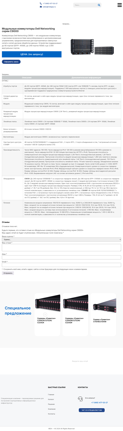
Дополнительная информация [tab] (86, 77)
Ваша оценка (8, 236)
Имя (4, 254)
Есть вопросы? (90, 398)
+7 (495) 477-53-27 (99, 403)
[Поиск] (99, 5)
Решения (51, 404)
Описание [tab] (27, 77)
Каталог (51, 400)
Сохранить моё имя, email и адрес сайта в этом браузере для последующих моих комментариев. (45, 269)
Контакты (51, 414)
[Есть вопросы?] (80, 399)
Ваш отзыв (7, 243)
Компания (51, 409)
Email (5, 262)
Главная (51, 395)
